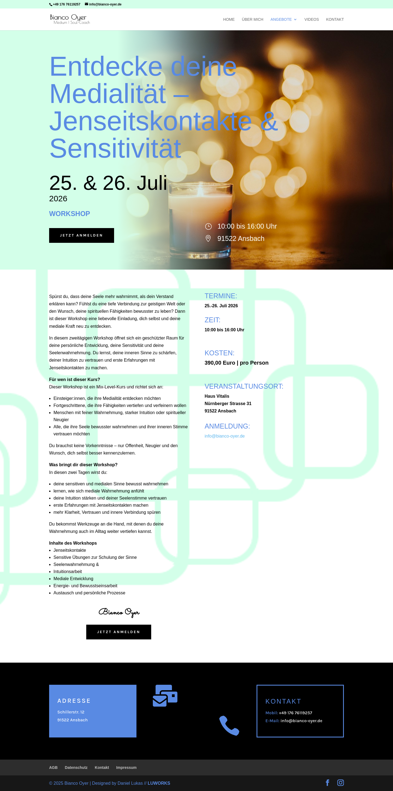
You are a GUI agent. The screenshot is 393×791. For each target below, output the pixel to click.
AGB (53, 767)
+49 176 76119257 (66, 4)
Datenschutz (76, 767)
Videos (312, 19)
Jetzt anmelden (81, 235)
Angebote (281, 19)
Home (229, 19)
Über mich (252, 19)
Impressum (126, 767)
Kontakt (335, 19)
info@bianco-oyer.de (301, 720)
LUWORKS (159, 783)
